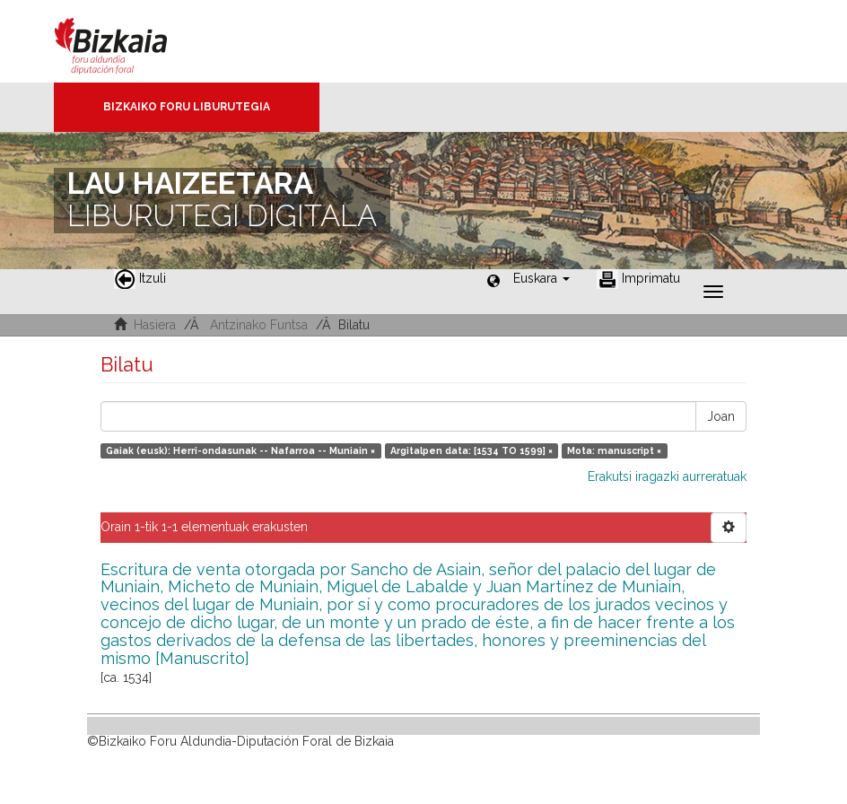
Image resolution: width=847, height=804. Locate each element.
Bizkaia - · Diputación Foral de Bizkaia (129, 41)
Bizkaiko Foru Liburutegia (186, 106)
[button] (541, 278)
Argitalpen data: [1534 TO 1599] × (471, 450)
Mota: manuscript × (614, 450)
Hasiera (155, 325)
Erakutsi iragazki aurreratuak (667, 476)
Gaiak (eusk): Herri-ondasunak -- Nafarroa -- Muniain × (240, 450)
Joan (721, 416)
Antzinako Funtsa (259, 325)
